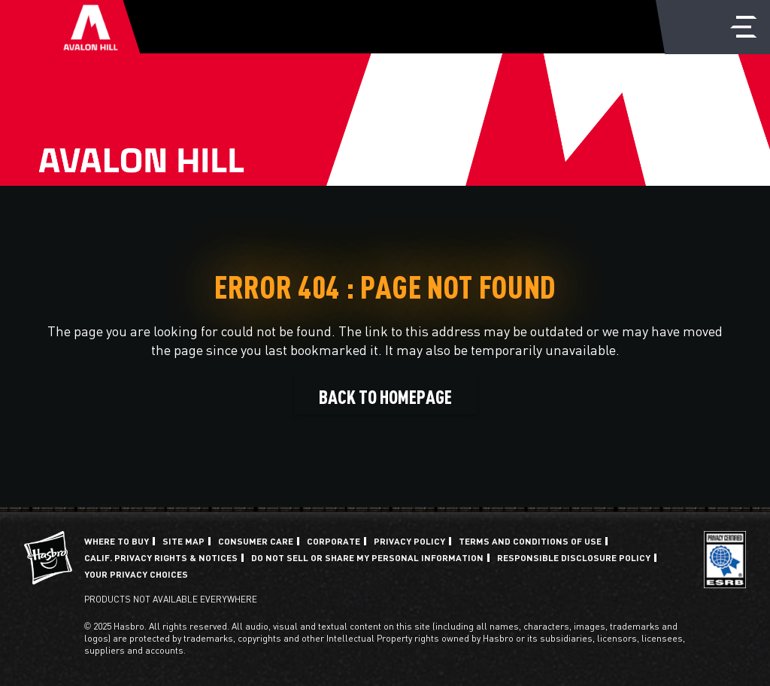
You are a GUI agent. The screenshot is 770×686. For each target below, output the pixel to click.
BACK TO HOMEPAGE (385, 395)
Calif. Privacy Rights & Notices (161, 557)
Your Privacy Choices (136, 574)
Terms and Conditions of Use (530, 541)
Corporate (333, 541)
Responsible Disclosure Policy (573, 557)
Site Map (183, 541)
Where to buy (116, 541)
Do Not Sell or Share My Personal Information (367, 557)
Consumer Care (255, 541)
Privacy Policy (409, 541)
